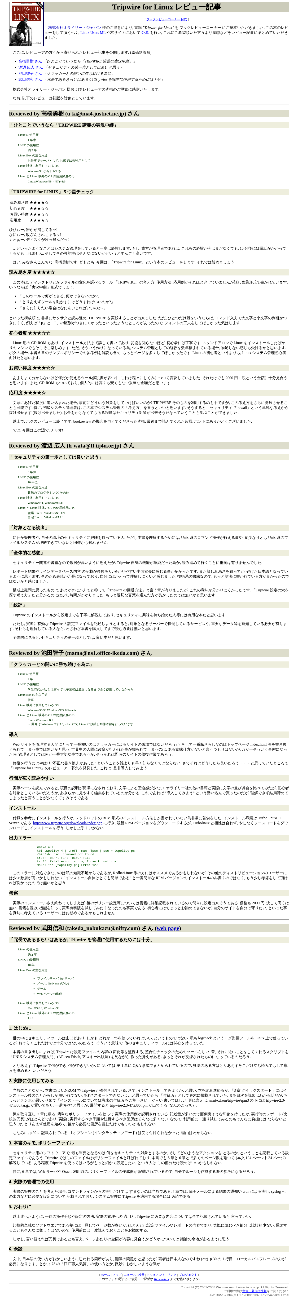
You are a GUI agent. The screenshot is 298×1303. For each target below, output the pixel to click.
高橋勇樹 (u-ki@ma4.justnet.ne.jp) (83, 114)
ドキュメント (156, 1279)
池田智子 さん (30, 73)
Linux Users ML (92, 33)
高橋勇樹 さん (30, 61)
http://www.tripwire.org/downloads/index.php (67, 823)
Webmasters (161, 1283)
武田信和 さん (30, 79)
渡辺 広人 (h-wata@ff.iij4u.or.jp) (81, 446)
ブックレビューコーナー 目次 (166, 19)
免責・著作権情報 (254, 1295)
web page (168, 932)
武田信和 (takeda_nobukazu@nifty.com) (90, 932)
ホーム (105, 1279)
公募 (145, 33)
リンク (171, 1279)
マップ (117, 1279)
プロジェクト (188, 1279)
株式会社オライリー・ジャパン (74, 28)
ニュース (130, 1279)
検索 (141, 1279)
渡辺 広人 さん (30, 67)
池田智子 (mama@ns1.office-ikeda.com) (90, 653)
